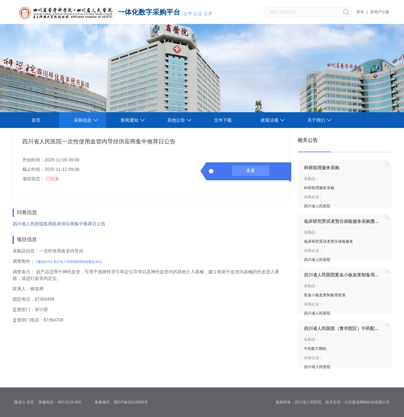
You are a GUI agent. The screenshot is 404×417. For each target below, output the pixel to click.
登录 (360, 12)
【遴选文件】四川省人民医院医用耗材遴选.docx (68, 262)
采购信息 (83, 120)
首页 (36, 120)
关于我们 (316, 120)
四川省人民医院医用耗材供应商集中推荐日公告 (59, 223)
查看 (250, 170)
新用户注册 (379, 12)
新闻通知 (129, 120)
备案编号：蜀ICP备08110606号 (123, 402)
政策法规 (269, 120)
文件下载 (223, 120)
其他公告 (176, 120)
